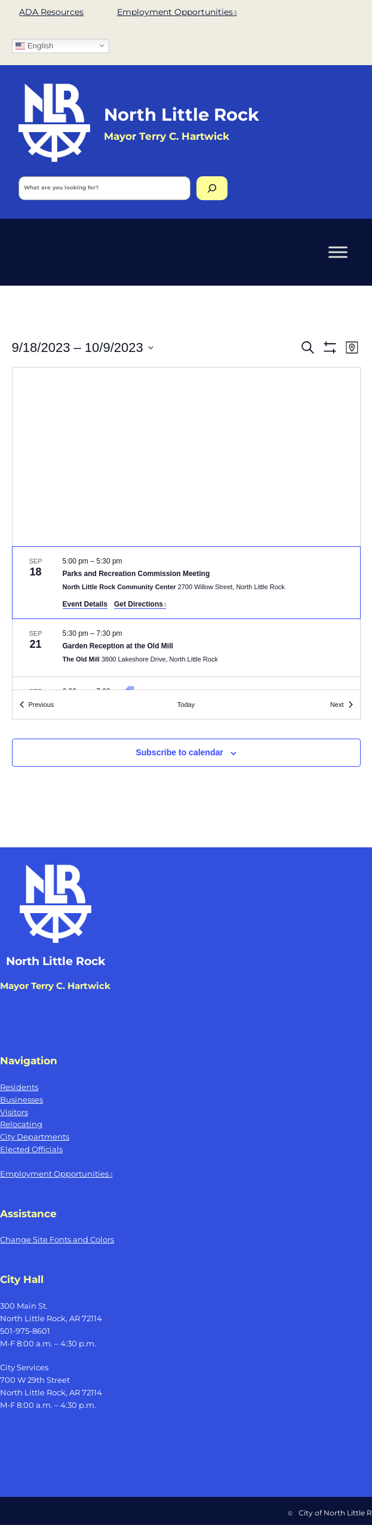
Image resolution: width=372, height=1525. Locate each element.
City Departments (34, 1136)
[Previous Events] (37, 705)
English (34, 45)
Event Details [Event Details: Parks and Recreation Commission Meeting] (85, 604)
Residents (19, 1087)
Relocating (21, 1124)
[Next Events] (341, 705)
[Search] (211, 188)
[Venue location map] (186, 457)
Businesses (21, 1099)
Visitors (14, 1112)
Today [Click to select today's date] (186, 704)
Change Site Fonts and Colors (57, 1239)
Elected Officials (31, 1149)
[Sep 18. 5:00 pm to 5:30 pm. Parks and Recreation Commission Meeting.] (186, 582)
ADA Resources (51, 12)
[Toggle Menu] (338, 252)
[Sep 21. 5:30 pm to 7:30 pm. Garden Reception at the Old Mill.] (186, 647)
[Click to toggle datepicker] (82, 347)
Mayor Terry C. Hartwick (55, 986)
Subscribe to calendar (179, 752)
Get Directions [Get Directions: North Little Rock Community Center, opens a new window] (140, 604)
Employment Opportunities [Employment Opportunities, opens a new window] (177, 12)
